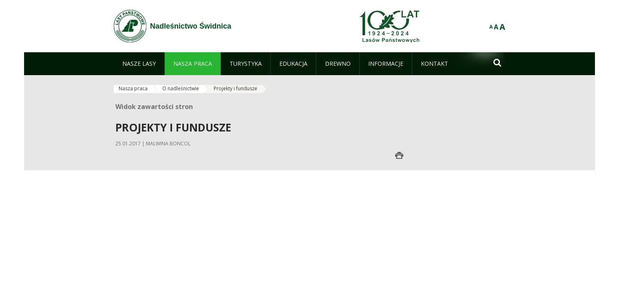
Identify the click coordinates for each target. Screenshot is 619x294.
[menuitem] (139, 63)
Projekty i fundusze (235, 88)
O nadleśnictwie (180, 88)
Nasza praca (133, 88)
